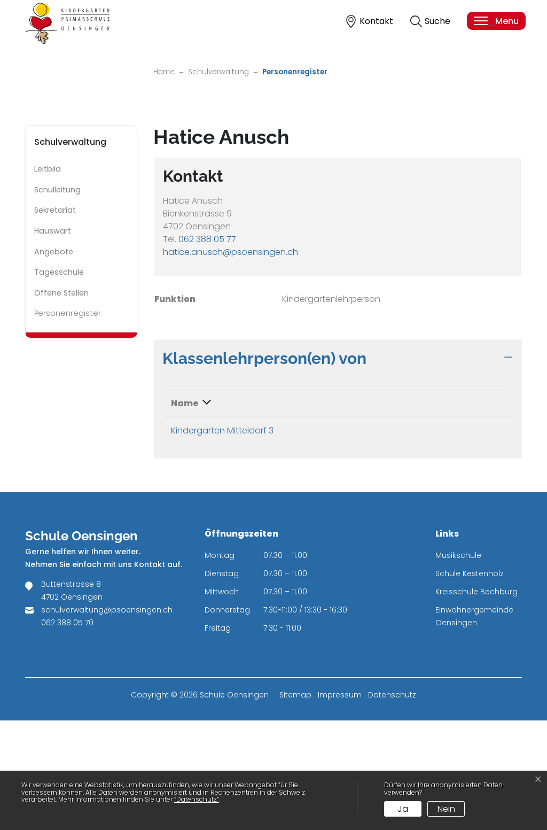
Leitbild (47, 279)
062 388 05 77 (207, 349)
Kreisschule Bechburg (476, 701)
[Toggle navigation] (496, 20)
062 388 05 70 (67, 732)
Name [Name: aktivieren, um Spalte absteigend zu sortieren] (185, 513)
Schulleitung (57, 299)
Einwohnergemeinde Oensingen (474, 726)
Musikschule (458, 665)
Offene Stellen (61, 402)
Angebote (53, 361)
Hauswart (52, 340)
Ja (402, 809)
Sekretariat (55, 320)
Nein (446, 809)
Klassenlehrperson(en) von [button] (264, 467)
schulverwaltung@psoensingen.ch (107, 719)
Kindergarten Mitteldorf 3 (222, 540)
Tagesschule (59, 382)
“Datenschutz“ (196, 799)
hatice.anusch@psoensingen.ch (230, 361)
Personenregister (67, 426)
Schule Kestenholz (469, 683)
